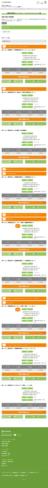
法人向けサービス (6, 455)
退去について (5, 465)
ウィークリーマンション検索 (8, 439)
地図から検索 (5, 445)
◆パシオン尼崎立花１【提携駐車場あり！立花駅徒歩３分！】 (19, 177)
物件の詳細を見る (24, 77)
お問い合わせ (12, 81)
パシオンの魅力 (5, 449)
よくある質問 (22, 472)
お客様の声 (15, 472)
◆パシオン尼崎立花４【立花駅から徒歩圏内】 (14, 130)
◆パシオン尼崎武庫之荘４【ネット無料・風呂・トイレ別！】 (19, 306)
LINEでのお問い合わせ (7, 475)
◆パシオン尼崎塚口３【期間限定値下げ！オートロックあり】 (19, 50)
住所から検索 (5, 443)
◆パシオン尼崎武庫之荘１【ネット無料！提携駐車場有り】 (18, 222)
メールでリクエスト (19, 435)
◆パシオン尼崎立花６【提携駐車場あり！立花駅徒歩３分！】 (19, 260)
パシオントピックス (6, 472)
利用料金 (4, 463)
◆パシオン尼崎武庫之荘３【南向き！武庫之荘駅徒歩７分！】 (19, 92)
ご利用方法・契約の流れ (7, 459)
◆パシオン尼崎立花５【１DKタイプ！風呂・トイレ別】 (17, 385)
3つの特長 (4, 451)
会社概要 (16, 475)
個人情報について (24, 475)
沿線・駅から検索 (6, 441)
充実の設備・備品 (6, 453)
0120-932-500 (8, 434)
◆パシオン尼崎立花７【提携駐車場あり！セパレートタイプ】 (19, 348)
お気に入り (36, 81)
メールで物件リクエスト (32, 472)
